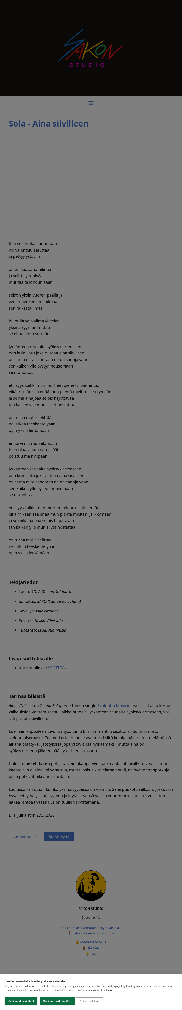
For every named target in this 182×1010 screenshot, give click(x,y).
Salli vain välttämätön (57, 1001)
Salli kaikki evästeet (21, 1001)
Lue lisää (106, 991)
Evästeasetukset (91, 1001)
